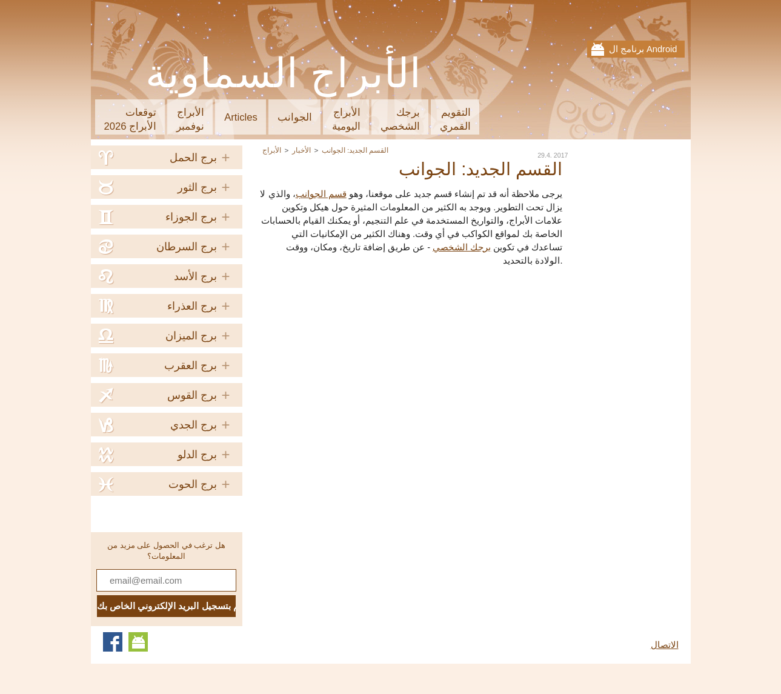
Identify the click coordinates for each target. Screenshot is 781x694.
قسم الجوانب (321, 194)
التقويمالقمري (455, 119)
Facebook (112, 642)
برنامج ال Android (643, 49)
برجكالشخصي (400, 119)
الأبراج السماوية (283, 73)
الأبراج (271, 150)
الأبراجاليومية (346, 119)
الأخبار (301, 150)
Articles (241, 117)
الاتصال (665, 645)
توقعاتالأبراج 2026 (130, 119)
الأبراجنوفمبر (190, 119)
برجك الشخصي (462, 247)
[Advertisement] (461, 358)
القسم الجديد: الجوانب (355, 150)
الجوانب (295, 117)
